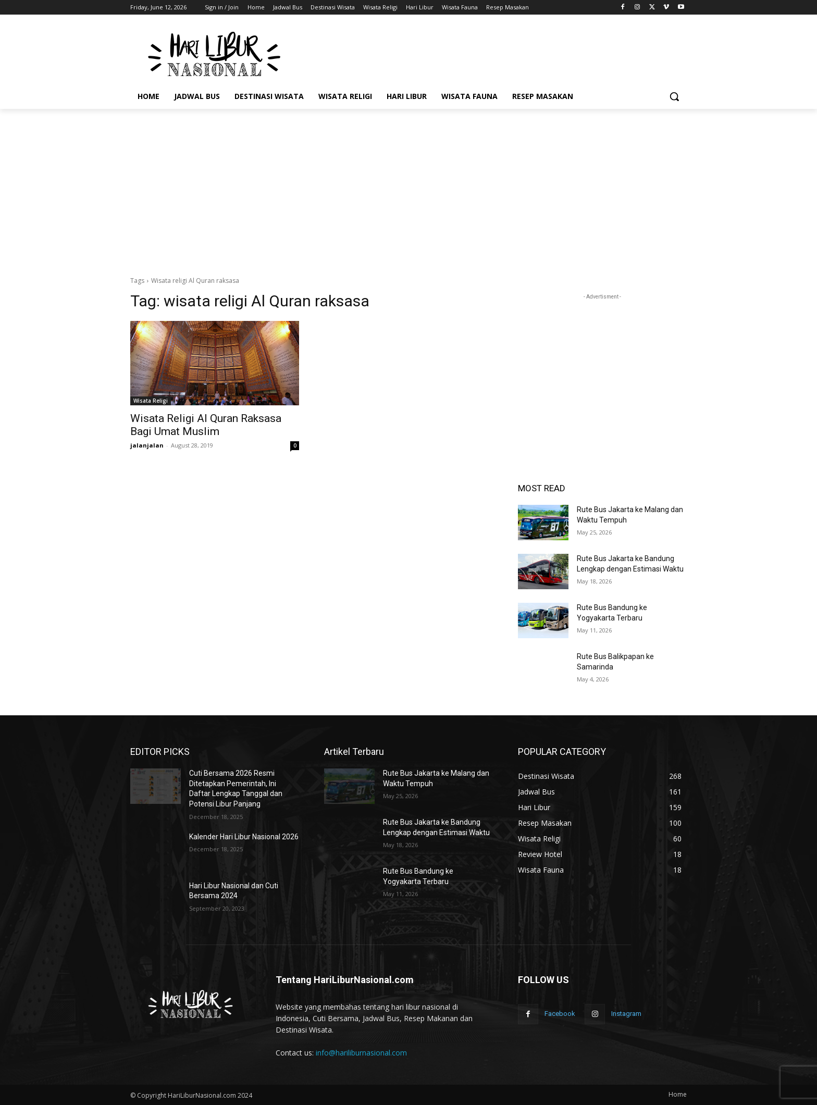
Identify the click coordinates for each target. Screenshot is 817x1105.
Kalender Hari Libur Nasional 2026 (244, 837)
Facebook (559, 1013)
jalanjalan (147, 445)
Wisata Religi (150, 400)
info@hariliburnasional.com (361, 1053)
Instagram (626, 1013)
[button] (674, 96)
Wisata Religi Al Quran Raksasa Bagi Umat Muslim (205, 425)
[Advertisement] (486, 52)
